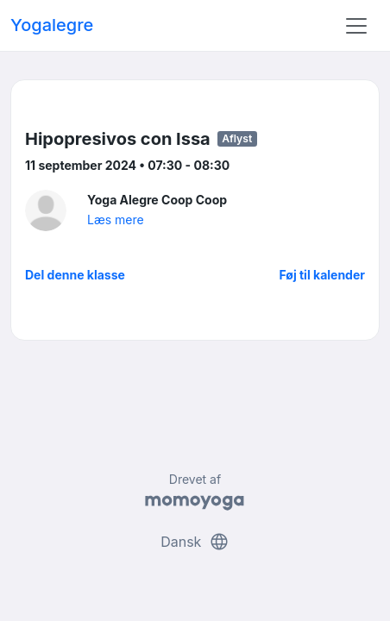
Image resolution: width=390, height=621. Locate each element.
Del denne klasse (75, 274)
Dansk (195, 541)
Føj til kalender (322, 274)
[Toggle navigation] (356, 25)
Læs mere (115, 219)
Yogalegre (51, 25)
